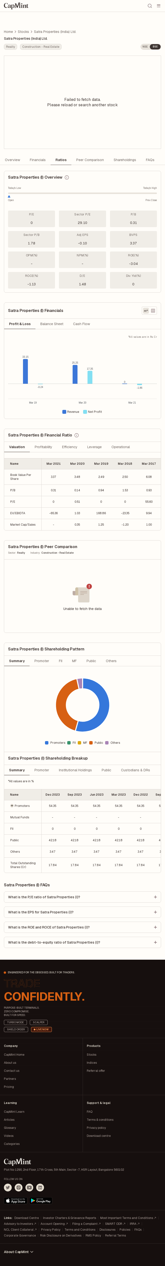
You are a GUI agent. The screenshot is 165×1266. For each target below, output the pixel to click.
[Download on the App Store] (15, 1200)
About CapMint (19, 1251)
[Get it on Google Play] (40, 1200)
